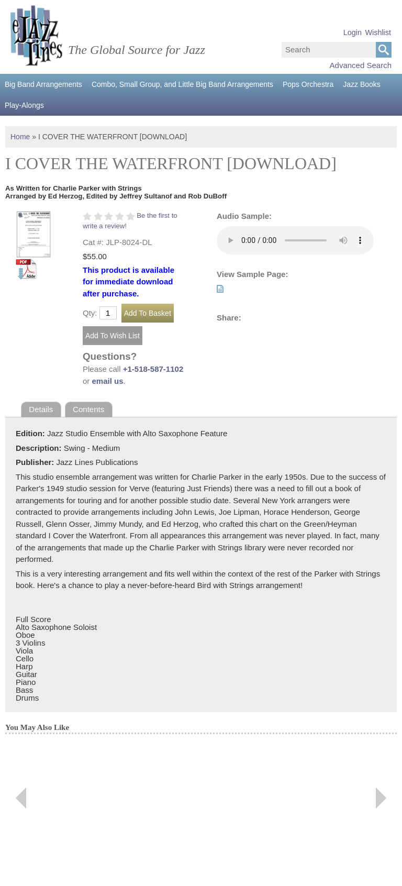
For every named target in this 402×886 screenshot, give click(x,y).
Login (352, 32)
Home (20, 136)
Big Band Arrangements (43, 84)
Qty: (90, 313)
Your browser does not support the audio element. (295, 240)
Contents (88, 409)
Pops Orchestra (308, 84)
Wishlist (378, 32)
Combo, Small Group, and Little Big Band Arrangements (182, 84)
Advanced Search (361, 65)
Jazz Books (362, 84)
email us (108, 380)
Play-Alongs (24, 105)
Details (41, 409)
